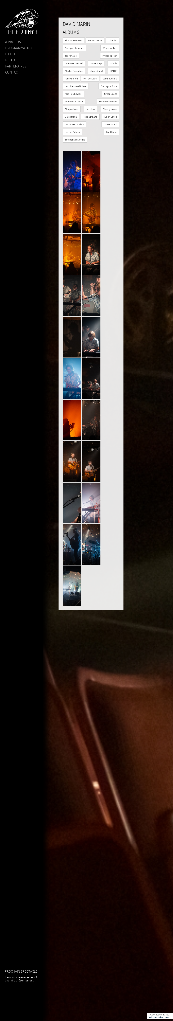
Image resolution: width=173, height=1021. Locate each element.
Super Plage (96, 63)
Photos (11, 60)
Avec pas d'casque (74, 48)
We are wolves (110, 48)
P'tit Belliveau (90, 78)
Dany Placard (110, 124)
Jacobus (90, 109)
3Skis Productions (159, 1017)
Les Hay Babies (72, 132)
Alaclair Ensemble (74, 71)
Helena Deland (90, 116)
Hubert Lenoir (110, 116)
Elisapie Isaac (71, 109)
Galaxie (113, 63)
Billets (11, 54)
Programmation (19, 48)
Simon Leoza (110, 93)
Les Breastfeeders (108, 101)
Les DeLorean (95, 40)
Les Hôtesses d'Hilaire (75, 86)
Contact (12, 72)
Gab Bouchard (110, 78)
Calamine (112, 40)
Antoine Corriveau (74, 101)
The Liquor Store (109, 86)
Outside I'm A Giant (74, 124)
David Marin (71, 116)
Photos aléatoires (73, 40)
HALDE (113, 71)
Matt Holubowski (73, 93)
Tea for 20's (71, 55)
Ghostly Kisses (110, 109)
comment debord (74, 63)
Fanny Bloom (71, 78)
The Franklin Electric (75, 139)
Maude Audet (96, 71)
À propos (13, 42)
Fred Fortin (111, 132)
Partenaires (15, 66)
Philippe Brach (110, 55)
